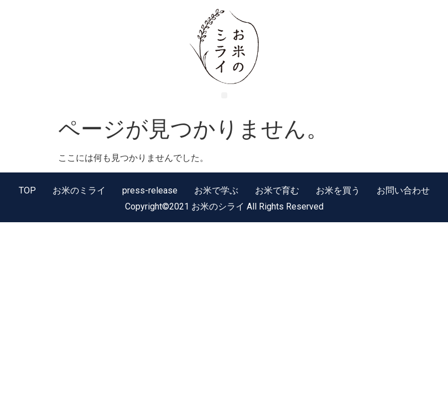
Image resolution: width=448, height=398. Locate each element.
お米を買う (338, 190)
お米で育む (277, 190)
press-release (150, 190)
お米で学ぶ (216, 190)
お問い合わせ (403, 190)
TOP (27, 190)
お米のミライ (79, 190)
